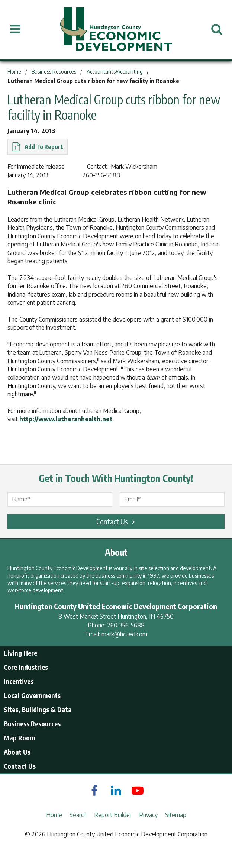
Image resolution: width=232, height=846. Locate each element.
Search (78, 814)
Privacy (148, 814)
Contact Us (116, 521)
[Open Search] (217, 29)
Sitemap (175, 814)
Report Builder (113, 814)
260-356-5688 (126, 625)
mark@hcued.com (124, 634)
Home (54, 814)
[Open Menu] (15, 29)
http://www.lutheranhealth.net (66, 419)
